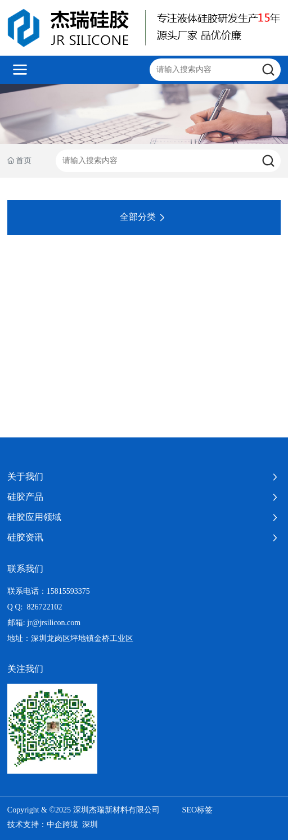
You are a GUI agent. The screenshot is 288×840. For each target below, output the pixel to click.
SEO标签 (197, 810)
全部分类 (144, 217)
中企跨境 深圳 (72, 824)
